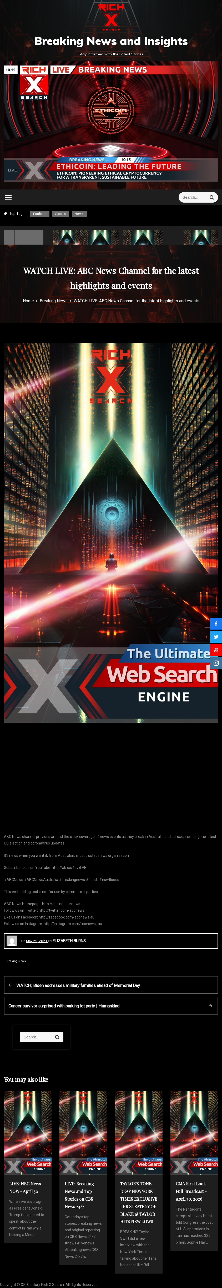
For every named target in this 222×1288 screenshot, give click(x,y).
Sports (60, 214)
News (79, 214)
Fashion (40, 214)
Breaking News (16, 961)
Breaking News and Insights (111, 41)
